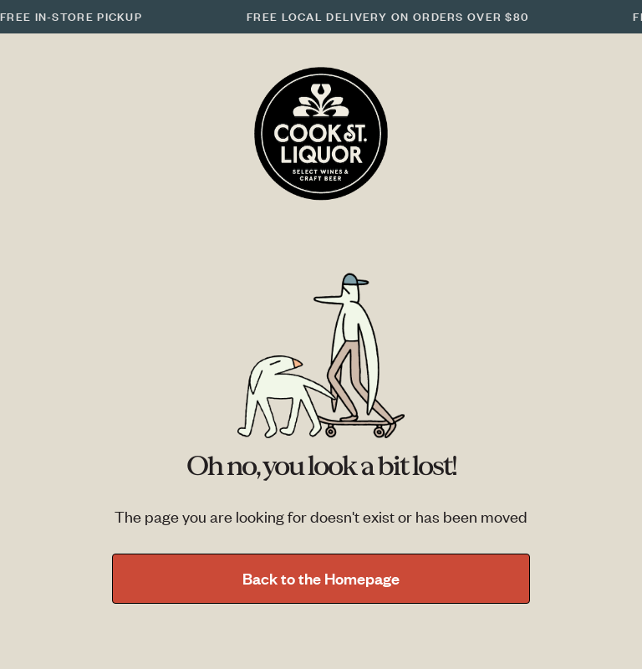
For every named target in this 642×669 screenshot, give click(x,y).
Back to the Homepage (321, 578)
